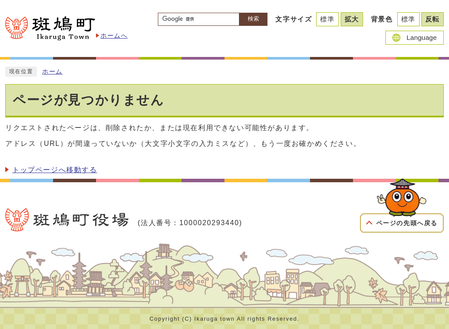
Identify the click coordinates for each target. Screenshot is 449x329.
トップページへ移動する (54, 169)
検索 (253, 18)
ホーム (52, 71)
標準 (327, 19)
